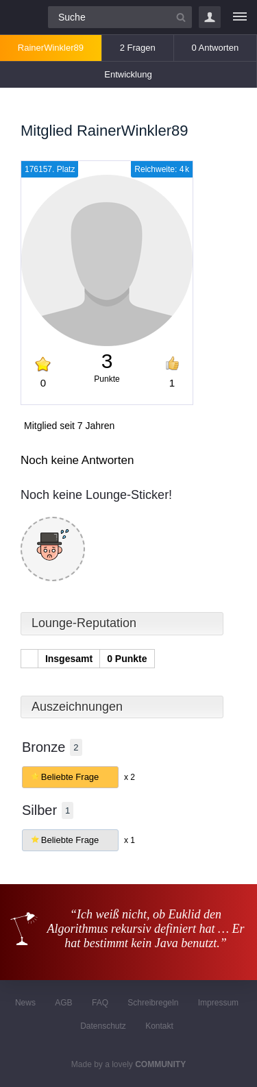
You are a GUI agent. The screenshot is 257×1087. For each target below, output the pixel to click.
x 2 (129, 777)
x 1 (129, 840)
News (25, 1002)
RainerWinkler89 (51, 47)
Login (210, 17)
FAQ (100, 1002)
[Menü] (240, 17)
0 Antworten (214, 47)
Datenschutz (103, 1026)
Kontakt (159, 1026)
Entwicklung (127, 74)
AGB (63, 1002)
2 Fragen (138, 47)
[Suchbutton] (181, 17)
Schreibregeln (152, 1002)
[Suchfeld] (120, 17)
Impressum (218, 1002)
